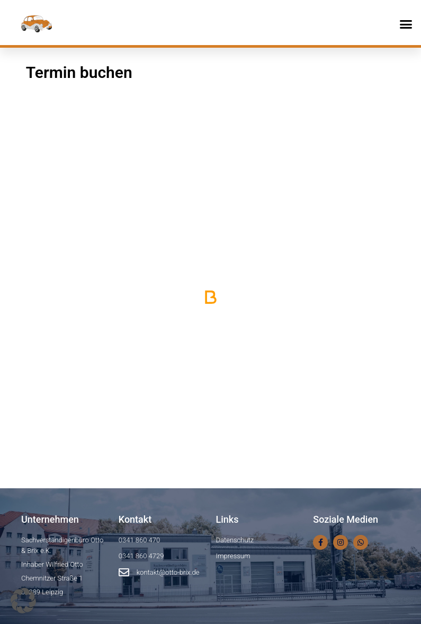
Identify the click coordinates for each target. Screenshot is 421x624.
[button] (406, 24)
